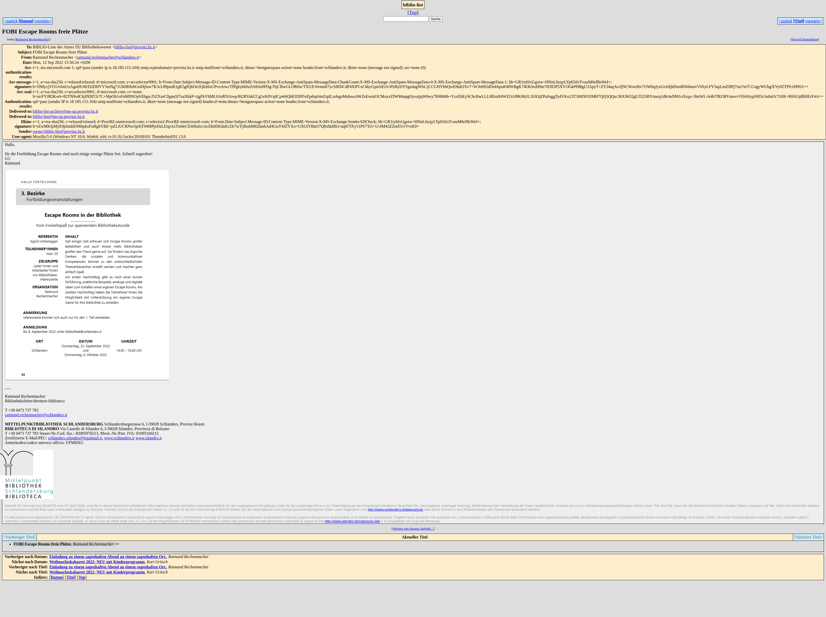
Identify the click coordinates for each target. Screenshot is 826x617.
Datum (26, 21)
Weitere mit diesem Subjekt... (413, 529)
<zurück (11, 21)
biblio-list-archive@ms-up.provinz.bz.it (65, 111)
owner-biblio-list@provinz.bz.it (59, 131)
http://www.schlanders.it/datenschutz (395, 509)
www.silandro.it (148, 438)
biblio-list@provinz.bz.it (134, 47)
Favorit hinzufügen (805, 39)
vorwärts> (42, 21)
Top (413, 12)
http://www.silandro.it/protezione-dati (352, 521)
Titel (799, 21)
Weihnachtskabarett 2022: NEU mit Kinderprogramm (97, 562)
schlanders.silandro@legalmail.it (75, 438)
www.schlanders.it (119, 438)
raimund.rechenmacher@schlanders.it (108, 57)
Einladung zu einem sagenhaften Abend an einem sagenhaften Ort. (107, 556)
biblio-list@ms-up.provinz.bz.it (59, 116)
